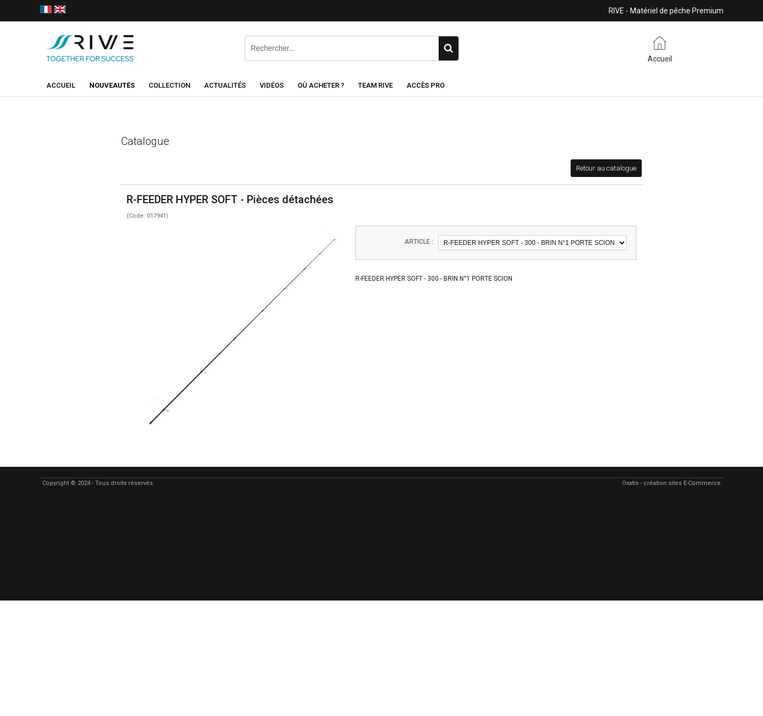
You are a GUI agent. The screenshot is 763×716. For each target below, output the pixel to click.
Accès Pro (426, 85)
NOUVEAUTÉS (112, 85)
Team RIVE (375, 85)
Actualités (225, 85)
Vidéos (272, 85)
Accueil (60, 85)
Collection (169, 85)
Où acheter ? (321, 85)
